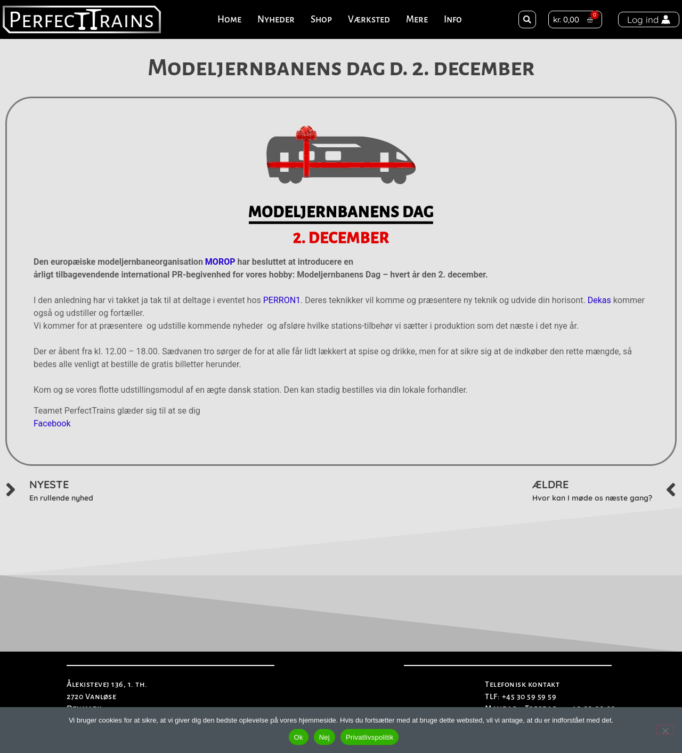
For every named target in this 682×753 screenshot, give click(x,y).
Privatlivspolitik (370, 737)
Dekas (599, 300)
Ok (298, 737)
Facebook (52, 423)
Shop (321, 19)
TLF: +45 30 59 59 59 (520, 696)
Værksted (369, 19)
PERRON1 (282, 300)
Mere (417, 19)
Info (453, 19)
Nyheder (276, 19)
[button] (527, 19)
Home (229, 19)
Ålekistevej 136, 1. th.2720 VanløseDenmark (107, 696)
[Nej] (665, 729)
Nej (324, 737)
